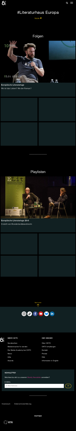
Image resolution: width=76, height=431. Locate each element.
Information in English (50, 361)
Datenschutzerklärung (22, 404)
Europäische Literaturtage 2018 (15, 220)
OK (68, 386)
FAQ (43, 357)
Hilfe (9, 357)
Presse (44, 354)
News (10, 354)
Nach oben (38, 304)
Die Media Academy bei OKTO (19, 350)
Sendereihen (12, 343)
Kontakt (45, 350)
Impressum (6, 404)
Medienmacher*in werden (18, 347)
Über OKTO (46, 343)
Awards (10, 361)
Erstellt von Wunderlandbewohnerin (16, 224)
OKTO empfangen (49, 347)
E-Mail (8, 382)
